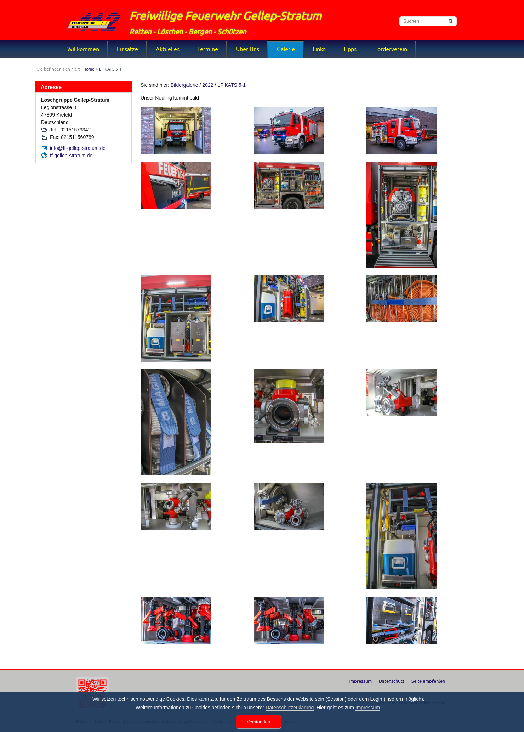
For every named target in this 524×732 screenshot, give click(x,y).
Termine (207, 48)
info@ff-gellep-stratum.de (78, 148)
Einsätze (127, 48)
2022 (207, 85)
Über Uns (247, 48)
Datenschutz (391, 681)
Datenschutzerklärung (290, 707)
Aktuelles (168, 48)
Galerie (286, 48)
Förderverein (390, 48)
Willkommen (83, 48)
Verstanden (258, 722)
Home (89, 69)
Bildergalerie (184, 85)
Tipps (350, 48)
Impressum (360, 681)
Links (319, 48)
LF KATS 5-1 (231, 85)
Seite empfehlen (428, 681)
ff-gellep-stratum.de (71, 155)
